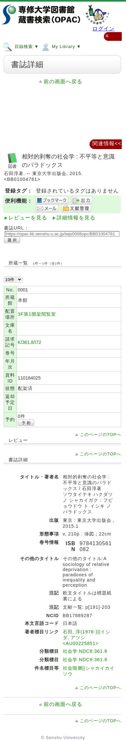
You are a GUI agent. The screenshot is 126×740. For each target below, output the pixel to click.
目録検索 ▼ (21, 46)
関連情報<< (106, 143)
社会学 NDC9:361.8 (85, 659)
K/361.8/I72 (29, 342)
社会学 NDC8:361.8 (85, 651)
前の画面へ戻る (63, 81)
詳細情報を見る (76, 217)
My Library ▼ (60, 46)
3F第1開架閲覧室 (37, 314)
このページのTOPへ (100, 434)
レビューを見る (27, 217)
